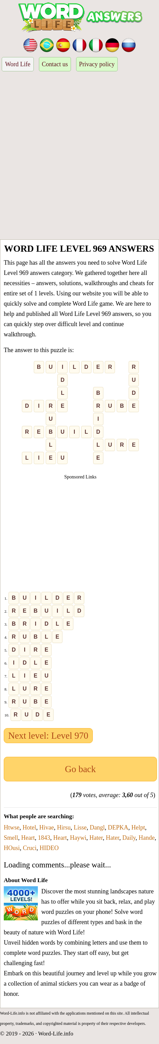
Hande (147, 837)
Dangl (97, 827)
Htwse (11, 827)
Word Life (17, 64)
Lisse (80, 827)
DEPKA (118, 827)
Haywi (78, 837)
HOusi (12, 848)
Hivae (46, 827)
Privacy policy (97, 64)
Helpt (138, 827)
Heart (28, 837)
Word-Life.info (55, 1033)
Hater (96, 837)
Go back (80, 769)
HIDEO (49, 848)
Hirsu (64, 827)
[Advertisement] (79, 156)
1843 (44, 837)
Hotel (29, 827)
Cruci (30, 848)
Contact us (55, 64)
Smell (11, 837)
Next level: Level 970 (48, 735)
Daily (129, 837)
